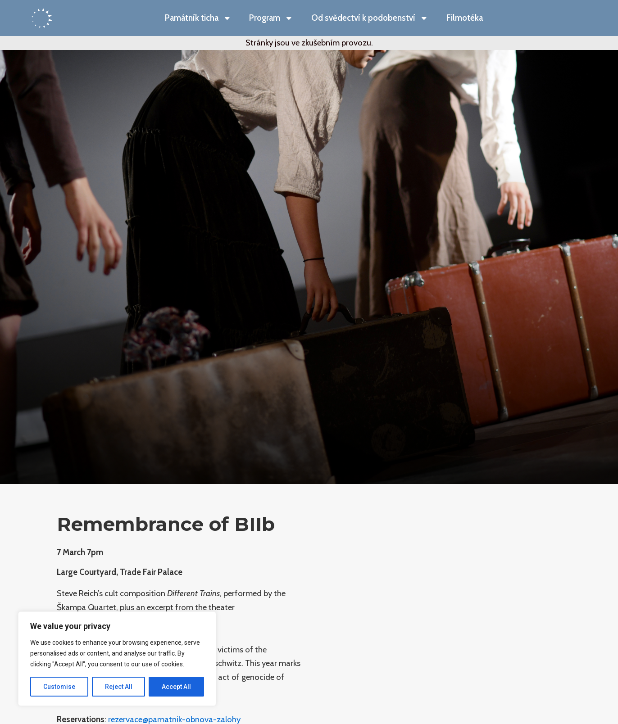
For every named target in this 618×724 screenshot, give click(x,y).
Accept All (176, 686)
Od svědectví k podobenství (369, 18)
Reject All (118, 686)
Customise (59, 686)
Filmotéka (464, 18)
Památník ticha (198, 18)
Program (271, 18)
